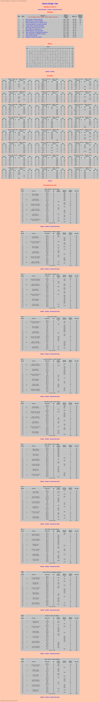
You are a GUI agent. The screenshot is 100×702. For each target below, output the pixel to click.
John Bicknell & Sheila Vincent (36, 33)
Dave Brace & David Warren (34, 19)
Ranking (47, 71)
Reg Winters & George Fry (34, 29)
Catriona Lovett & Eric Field (35, 27)
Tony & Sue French (31, 35)
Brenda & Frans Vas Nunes (34, 37)
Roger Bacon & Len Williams (34, 30)
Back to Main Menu (42, 9)
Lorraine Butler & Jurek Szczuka (36, 24)
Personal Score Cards (57, 9)
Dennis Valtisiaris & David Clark (36, 22)
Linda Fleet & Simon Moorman (35, 25)
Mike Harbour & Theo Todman (34, 21)
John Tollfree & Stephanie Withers (37, 32)
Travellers (49, 9)
